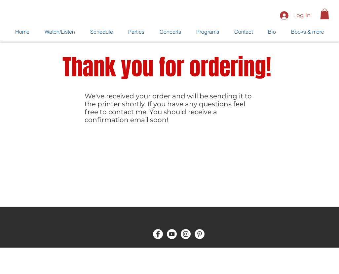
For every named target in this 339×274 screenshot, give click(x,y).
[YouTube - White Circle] (172, 234)
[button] (324, 14)
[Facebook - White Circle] (158, 234)
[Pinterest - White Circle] (200, 234)
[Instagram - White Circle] (186, 234)
